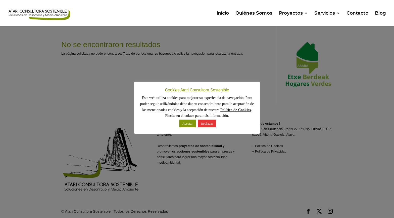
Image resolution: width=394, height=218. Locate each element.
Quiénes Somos (253, 13)
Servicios (324, 13)
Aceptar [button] (187, 123)
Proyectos (291, 13)
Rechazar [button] (207, 123)
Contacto (357, 13)
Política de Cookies (235, 110)
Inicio (223, 13)
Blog (380, 13)
